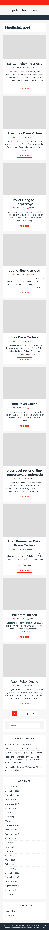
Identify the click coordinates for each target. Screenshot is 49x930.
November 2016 (12, 877)
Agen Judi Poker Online (24, 133)
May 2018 (9, 851)
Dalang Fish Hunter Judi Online (18, 744)
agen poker (10, 911)
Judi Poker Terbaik (24, 337)
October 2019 (11, 799)
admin (31, 67)
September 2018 (12, 834)
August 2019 (10, 808)
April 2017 (9, 856)
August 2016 (10, 890)
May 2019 (9, 821)
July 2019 (9, 813)
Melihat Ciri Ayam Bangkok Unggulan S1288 (23, 753)
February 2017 (11, 864)
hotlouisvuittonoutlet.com (12, 926)
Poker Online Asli (24, 615)
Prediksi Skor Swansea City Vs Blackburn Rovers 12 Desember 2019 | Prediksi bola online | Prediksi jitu (22, 760)
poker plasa (10, 915)
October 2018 (11, 830)
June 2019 (9, 817)
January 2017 (10, 869)
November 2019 (12, 795)
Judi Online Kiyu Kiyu (24, 270)
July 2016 (9, 894)
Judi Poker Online (24, 404)
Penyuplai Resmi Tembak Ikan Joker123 (21, 748)
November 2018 (12, 825)
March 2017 (10, 860)
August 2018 (10, 838)
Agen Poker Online (24, 681)
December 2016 (12, 873)
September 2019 (12, 804)
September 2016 (12, 886)
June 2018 (9, 847)
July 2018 (9, 843)
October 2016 (11, 882)
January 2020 (11, 787)
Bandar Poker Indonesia (24, 64)
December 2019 (12, 791)
